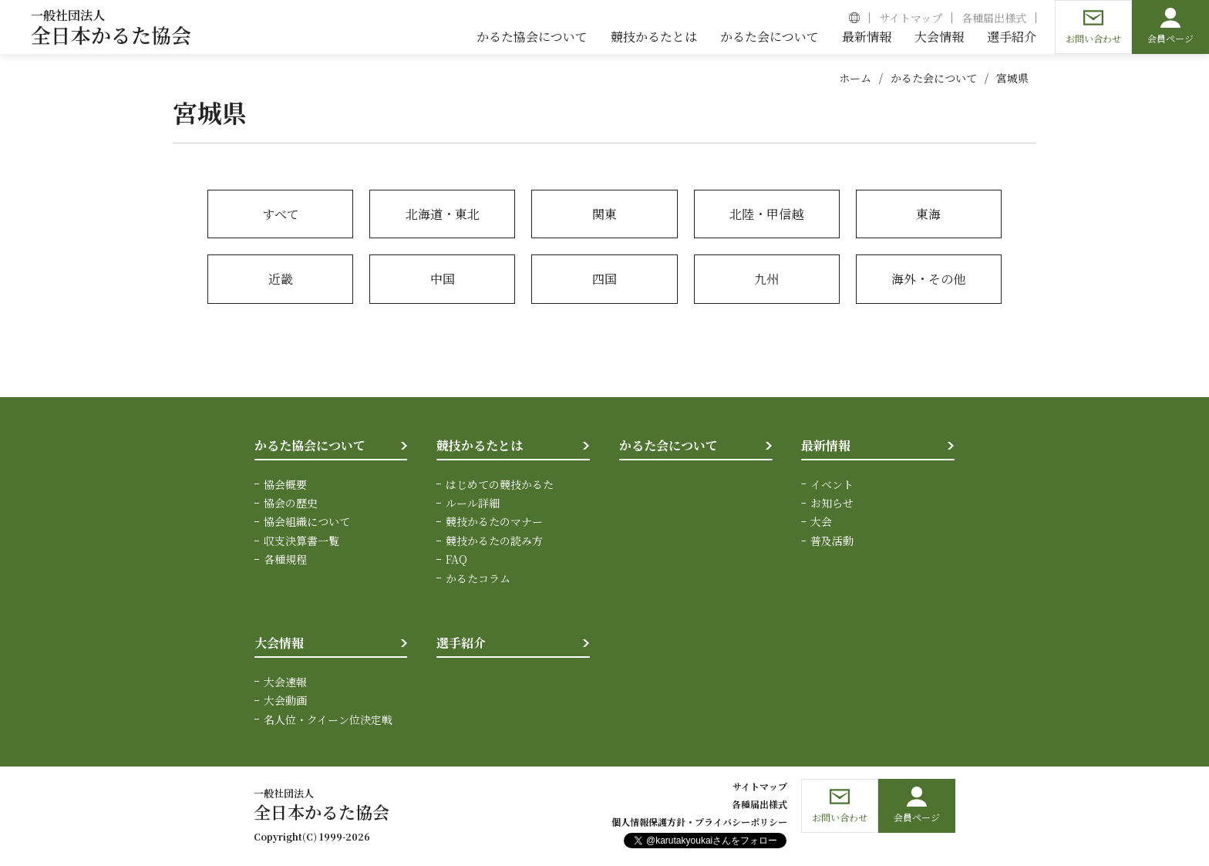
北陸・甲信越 (766, 214)
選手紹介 (461, 643)
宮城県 (1012, 78)
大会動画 (285, 700)
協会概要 (285, 484)
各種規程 (285, 559)
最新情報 (825, 445)
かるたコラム (478, 578)
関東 (604, 214)
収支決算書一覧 (301, 540)
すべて (280, 214)
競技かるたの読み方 (494, 540)
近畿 (280, 279)
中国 (442, 279)
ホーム (855, 78)
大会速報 (285, 681)
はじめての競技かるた (500, 484)
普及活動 (832, 540)
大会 (821, 521)
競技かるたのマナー (494, 521)
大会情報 (279, 643)
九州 (766, 279)
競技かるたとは (479, 445)
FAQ (456, 559)
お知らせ (832, 503)
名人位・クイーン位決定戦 (328, 718)
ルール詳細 (473, 503)
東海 (928, 214)
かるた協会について (309, 445)
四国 (604, 279)
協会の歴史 (291, 503)
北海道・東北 (443, 214)
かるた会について (934, 78)
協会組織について (307, 521)
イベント (832, 484)
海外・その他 (928, 279)
